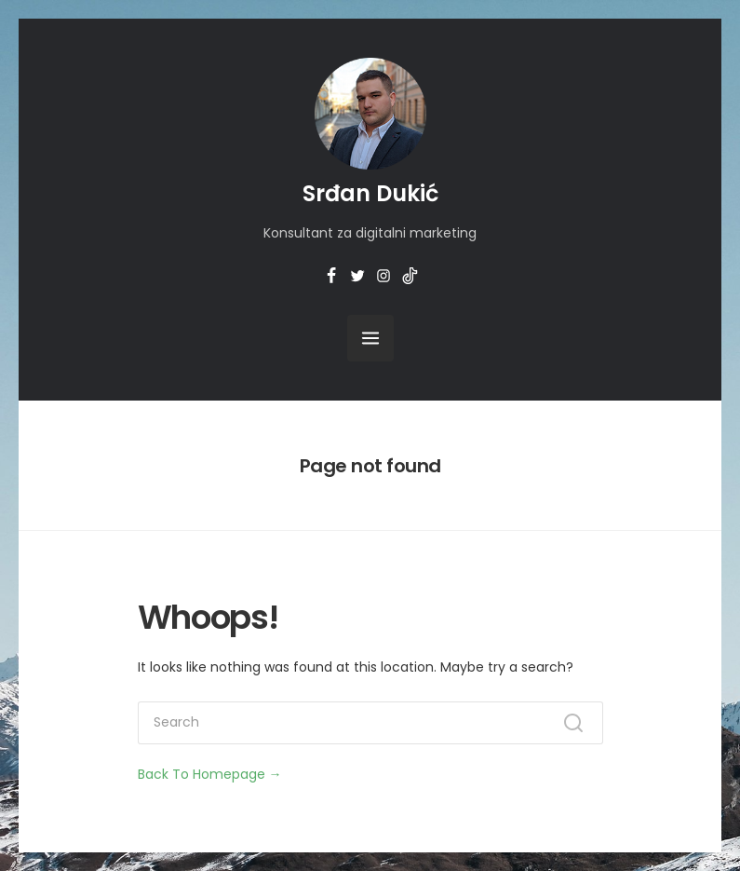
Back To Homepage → (210, 774)
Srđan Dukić (370, 193)
